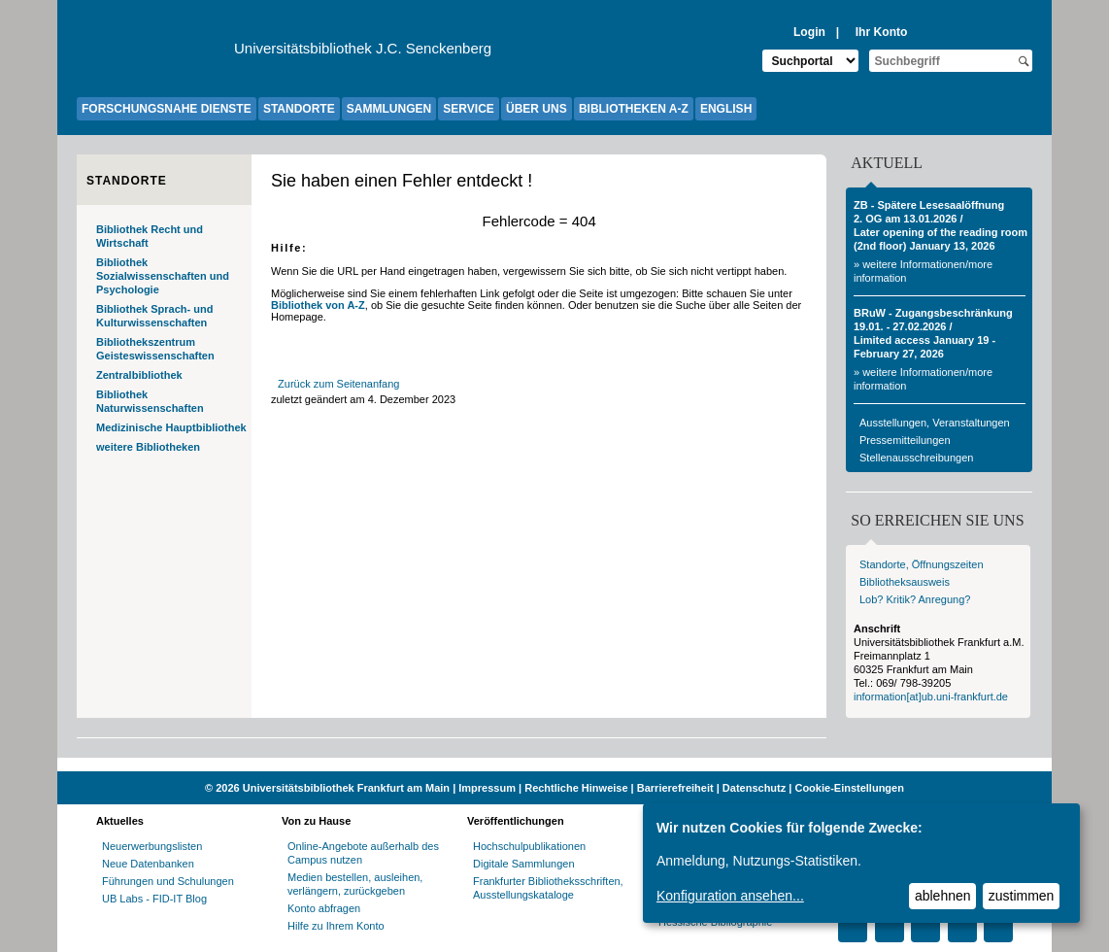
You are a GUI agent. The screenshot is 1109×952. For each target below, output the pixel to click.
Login (809, 32)
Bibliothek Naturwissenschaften (150, 401)
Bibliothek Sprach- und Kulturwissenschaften (154, 315)
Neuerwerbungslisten (152, 846)
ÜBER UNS (536, 109)
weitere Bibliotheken (148, 447)
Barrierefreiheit (675, 788)
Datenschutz (754, 788)
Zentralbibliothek (139, 375)
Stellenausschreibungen (916, 457)
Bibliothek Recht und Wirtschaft (149, 236)
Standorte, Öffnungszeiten (921, 564)
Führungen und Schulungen (168, 881)
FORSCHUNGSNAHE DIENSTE (167, 109)
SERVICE (468, 109)
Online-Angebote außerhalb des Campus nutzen (363, 853)
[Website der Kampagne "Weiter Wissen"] (554, 764)
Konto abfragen (323, 908)
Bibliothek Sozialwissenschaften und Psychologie (162, 275)
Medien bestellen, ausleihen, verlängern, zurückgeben (354, 884)
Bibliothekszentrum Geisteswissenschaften (155, 348)
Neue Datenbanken (148, 863)
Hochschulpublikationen (529, 846)
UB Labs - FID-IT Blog (154, 898)
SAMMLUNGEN (389, 109)
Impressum (487, 788)
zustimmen (1022, 895)
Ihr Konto (882, 32)
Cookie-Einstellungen (848, 788)
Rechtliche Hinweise (575, 788)
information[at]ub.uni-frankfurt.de (931, 696)
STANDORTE (299, 109)
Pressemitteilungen (905, 440)
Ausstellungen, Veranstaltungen (934, 422)
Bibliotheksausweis (904, 582)
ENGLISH (726, 109)
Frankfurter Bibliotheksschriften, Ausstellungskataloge (548, 888)
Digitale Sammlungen (524, 863)
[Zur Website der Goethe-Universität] (155, 53)
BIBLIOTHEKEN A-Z (634, 109)
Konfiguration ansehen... (730, 895)
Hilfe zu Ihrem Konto (336, 926)
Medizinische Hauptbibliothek (171, 427)
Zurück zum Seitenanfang (338, 384)
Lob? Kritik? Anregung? (914, 599)
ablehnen (943, 895)
